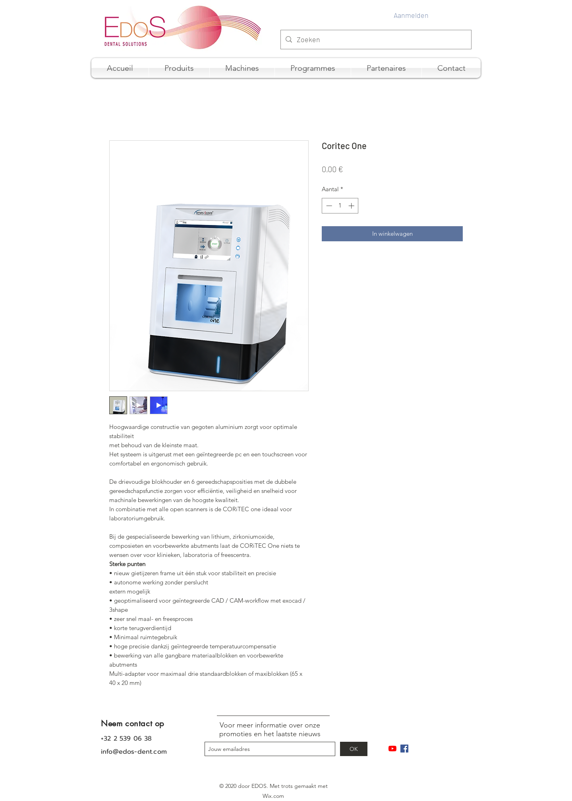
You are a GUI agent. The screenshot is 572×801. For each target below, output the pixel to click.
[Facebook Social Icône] (404, 749)
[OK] (353, 749)
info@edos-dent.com (134, 751)
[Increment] (352, 205)
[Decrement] (328, 205)
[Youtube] (392, 749)
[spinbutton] (340, 205)
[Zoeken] (375, 39)
